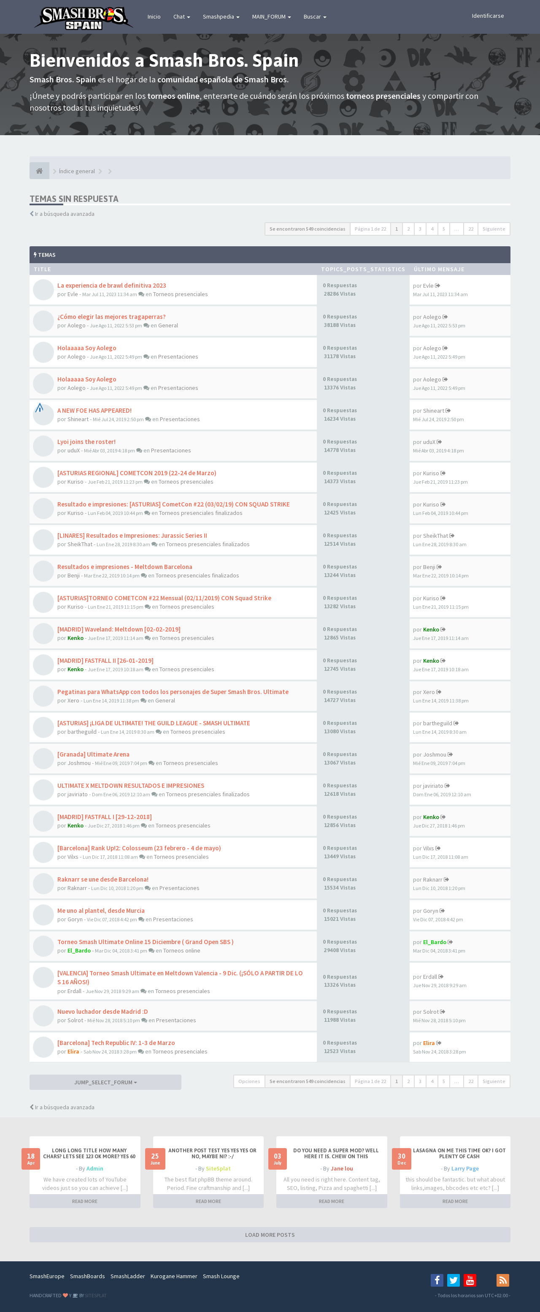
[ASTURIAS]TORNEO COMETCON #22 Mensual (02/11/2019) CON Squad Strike (164, 598)
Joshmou (79, 763)
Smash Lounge (221, 1276)
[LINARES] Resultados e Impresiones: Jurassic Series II (132, 535)
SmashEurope (47, 1276)
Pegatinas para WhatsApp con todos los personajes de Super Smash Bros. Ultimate (173, 692)
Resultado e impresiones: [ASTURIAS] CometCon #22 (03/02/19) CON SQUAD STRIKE (173, 504)
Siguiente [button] (494, 229)
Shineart (78, 419)
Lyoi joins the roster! (86, 442)
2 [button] (408, 229)
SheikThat (80, 544)
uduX (74, 450)
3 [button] (420, 229)
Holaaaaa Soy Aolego (86, 348)
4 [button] (432, 229)
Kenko (76, 638)
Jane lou (342, 1168)
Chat (181, 16)
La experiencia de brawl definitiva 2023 (111, 285)
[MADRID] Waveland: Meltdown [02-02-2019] (119, 629)
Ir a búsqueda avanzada (64, 214)
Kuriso (76, 481)
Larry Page (465, 1168)
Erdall (74, 991)
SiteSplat (218, 1168)
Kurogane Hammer (174, 1276)
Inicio (154, 16)
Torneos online (181, 950)
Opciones (249, 1081)
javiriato (78, 794)
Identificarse (488, 15)
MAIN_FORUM (271, 16)
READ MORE (84, 1201)
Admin (94, 1168)
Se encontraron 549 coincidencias (308, 229)
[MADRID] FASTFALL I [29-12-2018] (104, 817)
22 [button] (470, 229)
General (168, 325)
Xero (73, 700)
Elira (73, 1051)
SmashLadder (128, 1276)
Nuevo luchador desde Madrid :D (102, 1011)
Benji (74, 575)
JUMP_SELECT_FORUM (105, 1082)
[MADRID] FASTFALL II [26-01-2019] (105, 660)
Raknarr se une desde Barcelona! (102, 879)
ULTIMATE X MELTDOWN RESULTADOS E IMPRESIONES (130, 785)
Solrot (75, 1020)
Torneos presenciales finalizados (201, 513)
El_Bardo (79, 950)
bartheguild (82, 731)
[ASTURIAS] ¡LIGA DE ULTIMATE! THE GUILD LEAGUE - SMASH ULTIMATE (153, 723)
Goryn (75, 919)
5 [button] (444, 229)
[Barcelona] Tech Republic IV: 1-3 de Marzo (116, 1043)
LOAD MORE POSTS (270, 1235)
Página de (370, 229)
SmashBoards (87, 1276)
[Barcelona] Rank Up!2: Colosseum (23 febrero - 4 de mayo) (139, 848)
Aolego (77, 325)
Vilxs (73, 856)
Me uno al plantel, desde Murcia (101, 910)
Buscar (315, 16)
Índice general (77, 171)
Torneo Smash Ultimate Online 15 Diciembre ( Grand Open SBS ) (145, 942)
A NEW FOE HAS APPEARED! (94, 410)
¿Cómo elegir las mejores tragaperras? (111, 317)
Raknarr (77, 888)
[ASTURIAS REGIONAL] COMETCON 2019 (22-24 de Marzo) (136, 473)
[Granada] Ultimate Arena (93, 754)
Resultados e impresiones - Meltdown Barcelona (124, 567)
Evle (73, 294)
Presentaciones (178, 356)
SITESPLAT (95, 1295)
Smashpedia (221, 16)
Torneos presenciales (180, 294)
